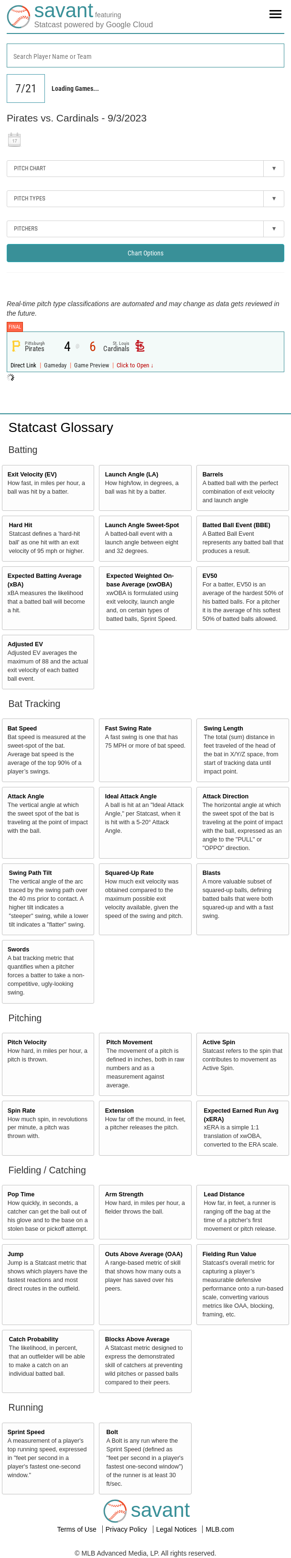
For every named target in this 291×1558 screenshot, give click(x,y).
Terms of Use (77, 1529)
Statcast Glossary (61, 427)
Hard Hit (20, 525)
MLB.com (219, 1529)
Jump (16, 1254)
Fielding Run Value (230, 1254)
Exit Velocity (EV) (32, 474)
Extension (119, 1110)
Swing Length (223, 728)
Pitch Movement (129, 1042)
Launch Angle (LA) (131, 474)
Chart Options (145, 253)
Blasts (212, 873)
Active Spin (219, 1042)
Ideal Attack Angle (131, 796)
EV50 (210, 576)
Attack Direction (226, 796)
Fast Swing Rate (128, 728)
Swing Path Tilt (30, 873)
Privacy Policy (127, 1529)
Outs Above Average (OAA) (144, 1254)
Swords (19, 949)
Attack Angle (26, 796)
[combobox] (145, 55)
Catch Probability (34, 1339)
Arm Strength (124, 1194)
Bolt (112, 1432)
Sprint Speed (26, 1432)
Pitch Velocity (27, 1042)
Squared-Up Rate (129, 873)
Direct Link (24, 365)
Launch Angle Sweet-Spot (142, 525)
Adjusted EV (25, 644)
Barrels (213, 474)
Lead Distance (224, 1194)
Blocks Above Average (137, 1339)
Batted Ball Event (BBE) (236, 525)
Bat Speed (22, 728)
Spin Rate (21, 1110)
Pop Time (21, 1194)
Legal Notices (177, 1529)
